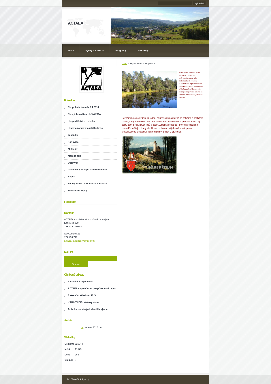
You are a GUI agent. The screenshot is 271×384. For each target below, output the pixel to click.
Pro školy (143, 50)
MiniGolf (72, 149)
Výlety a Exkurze (94, 50)
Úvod (71, 50)
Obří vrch (73, 162)
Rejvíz (71, 176)
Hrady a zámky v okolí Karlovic (85, 128)
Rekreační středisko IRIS (82, 295)
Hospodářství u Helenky (81, 121)
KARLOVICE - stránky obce (83, 302)
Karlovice (73, 142)
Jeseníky (73, 135)
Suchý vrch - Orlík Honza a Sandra (87, 183)
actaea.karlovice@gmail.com (79, 240)
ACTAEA (75, 23)
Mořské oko (74, 155)
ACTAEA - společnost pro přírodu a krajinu (92, 288)
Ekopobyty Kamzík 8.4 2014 (83, 107)
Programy (121, 50)
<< (82, 327)
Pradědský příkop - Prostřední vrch (88, 169)
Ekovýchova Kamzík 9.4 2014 (84, 114)
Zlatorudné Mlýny (78, 190)
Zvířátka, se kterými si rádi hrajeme (88, 309)
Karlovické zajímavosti (80, 281)
